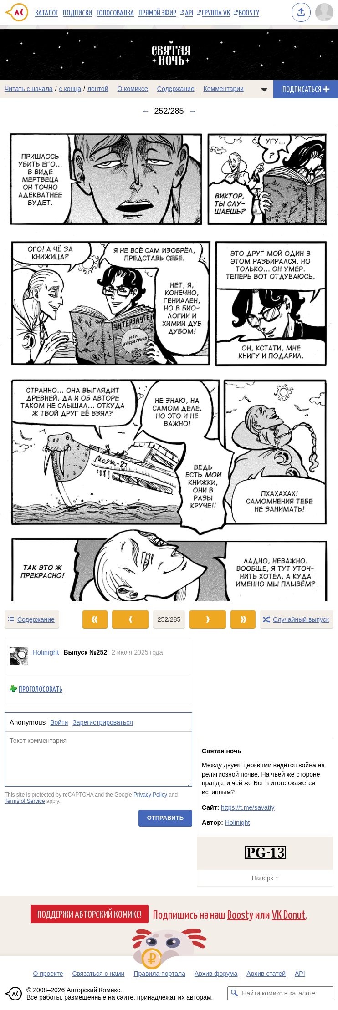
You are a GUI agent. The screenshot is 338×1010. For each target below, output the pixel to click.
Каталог (46, 12)
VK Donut (289, 914)
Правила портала (159, 973)
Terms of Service (25, 801)
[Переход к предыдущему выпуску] (42, 362)
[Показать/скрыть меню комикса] (264, 89)
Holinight (237, 822)
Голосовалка (115, 12)
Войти (59, 722)
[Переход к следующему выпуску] (169, 362)
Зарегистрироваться (102, 722)
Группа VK (216, 12)
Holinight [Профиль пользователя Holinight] (45, 652)
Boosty (249, 12)
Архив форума (216, 973)
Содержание (176, 88)
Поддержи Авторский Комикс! (89, 913)
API (189, 12)
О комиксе (132, 88)
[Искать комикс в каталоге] (234, 993)
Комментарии (224, 88)
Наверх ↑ (265, 878)
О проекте (48, 973)
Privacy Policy (150, 795)
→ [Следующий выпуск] (193, 111)
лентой (97, 88)
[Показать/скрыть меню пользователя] (324, 12)
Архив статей (266, 973)
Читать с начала (29, 88)
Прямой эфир (157, 12)
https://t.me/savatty (248, 807)
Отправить (165, 818)
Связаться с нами (98, 973)
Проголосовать (40, 689)
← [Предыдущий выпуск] (145, 111)
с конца (70, 88)
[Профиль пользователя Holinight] (19, 656)
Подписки (77, 12)
